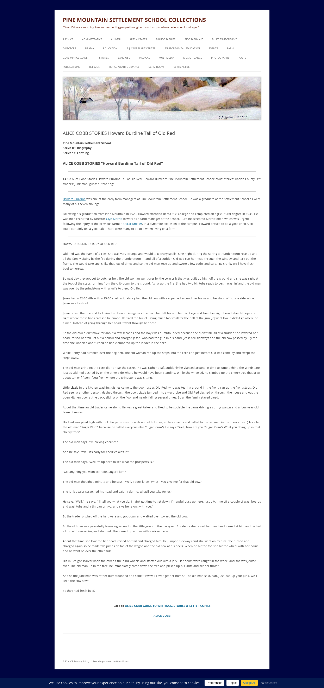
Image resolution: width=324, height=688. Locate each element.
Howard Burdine (74, 199)
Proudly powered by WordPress (111, 661)
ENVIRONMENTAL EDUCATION (182, 48)
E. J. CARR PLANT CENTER (140, 48)
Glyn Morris (114, 219)
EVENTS (213, 48)
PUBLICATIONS (71, 67)
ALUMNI (115, 39)
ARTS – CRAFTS (138, 39)
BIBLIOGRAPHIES (165, 39)
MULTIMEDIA (166, 57)
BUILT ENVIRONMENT (224, 39)
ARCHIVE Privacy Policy (76, 661)
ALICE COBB (162, 616)
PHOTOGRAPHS (220, 57)
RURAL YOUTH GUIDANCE (124, 67)
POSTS (242, 57)
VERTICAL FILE (182, 67)
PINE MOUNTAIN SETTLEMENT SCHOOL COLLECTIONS (134, 20)
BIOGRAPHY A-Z (194, 39)
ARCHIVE (68, 39)
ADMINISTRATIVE (92, 39)
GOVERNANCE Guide (75, 57)
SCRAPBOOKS (156, 67)
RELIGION (94, 67)
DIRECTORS (69, 48)
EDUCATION (110, 48)
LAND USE (124, 57)
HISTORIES (103, 57)
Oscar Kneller (132, 224)
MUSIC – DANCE (192, 57)
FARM (230, 48)
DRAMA (89, 48)
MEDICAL (144, 57)
